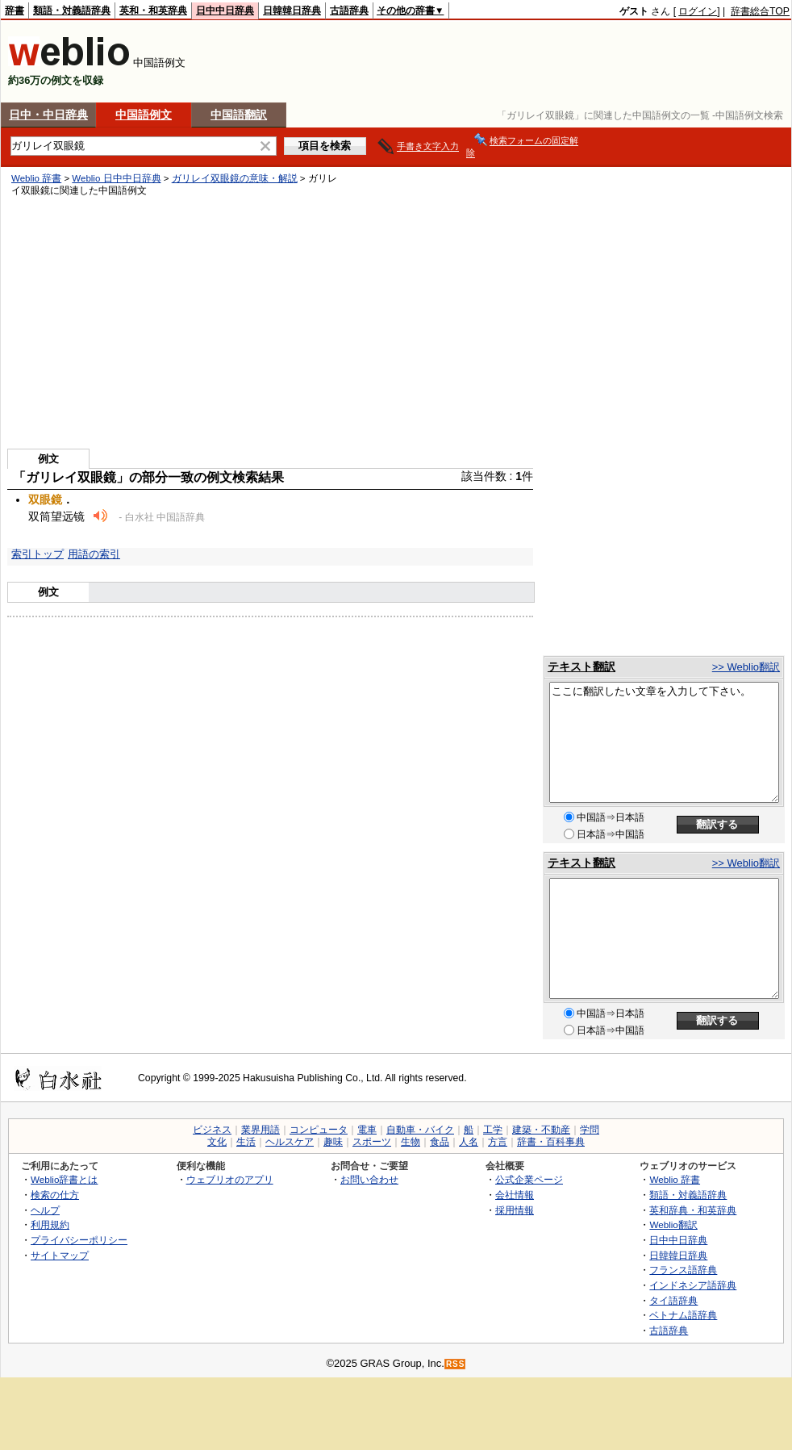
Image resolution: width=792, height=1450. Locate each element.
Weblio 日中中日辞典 (116, 178)
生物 (410, 1142)
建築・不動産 (541, 1130)
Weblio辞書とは (64, 1179)
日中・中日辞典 (48, 114)
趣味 (333, 1142)
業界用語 (260, 1130)
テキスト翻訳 (581, 666)
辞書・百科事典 (551, 1142)
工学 (492, 1130)
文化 (217, 1142)
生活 (246, 1142)
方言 (497, 1142)
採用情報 (514, 1210)
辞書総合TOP (760, 11)
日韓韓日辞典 (292, 10)
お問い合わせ (369, 1179)
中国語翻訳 (239, 114)
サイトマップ (60, 1255)
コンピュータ (319, 1130)
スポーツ (371, 1142)
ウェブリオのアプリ (229, 1179)
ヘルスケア (289, 1142)
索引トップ (37, 554)
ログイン (697, 11)
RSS (455, 1364)
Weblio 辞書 (36, 178)
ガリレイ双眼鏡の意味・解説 (235, 178)
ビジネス (212, 1130)
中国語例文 (143, 114)
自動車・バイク (420, 1130)
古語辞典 (349, 10)
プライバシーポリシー (79, 1240)
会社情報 (514, 1194)
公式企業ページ (529, 1179)
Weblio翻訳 (673, 1224)
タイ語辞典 (673, 1300)
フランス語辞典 (683, 1269)
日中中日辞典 (225, 10)
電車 (367, 1130)
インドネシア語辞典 (692, 1285)
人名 (468, 1142)
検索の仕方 (55, 1194)
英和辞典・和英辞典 (692, 1210)
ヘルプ (45, 1210)
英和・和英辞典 (153, 10)
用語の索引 (94, 554)
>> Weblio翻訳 (746, 667)
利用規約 (50, 1224)
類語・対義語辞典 (71, 10)
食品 (439, 1142)
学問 (589, 1130)
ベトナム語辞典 (683, 1315)
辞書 (14, 10)
